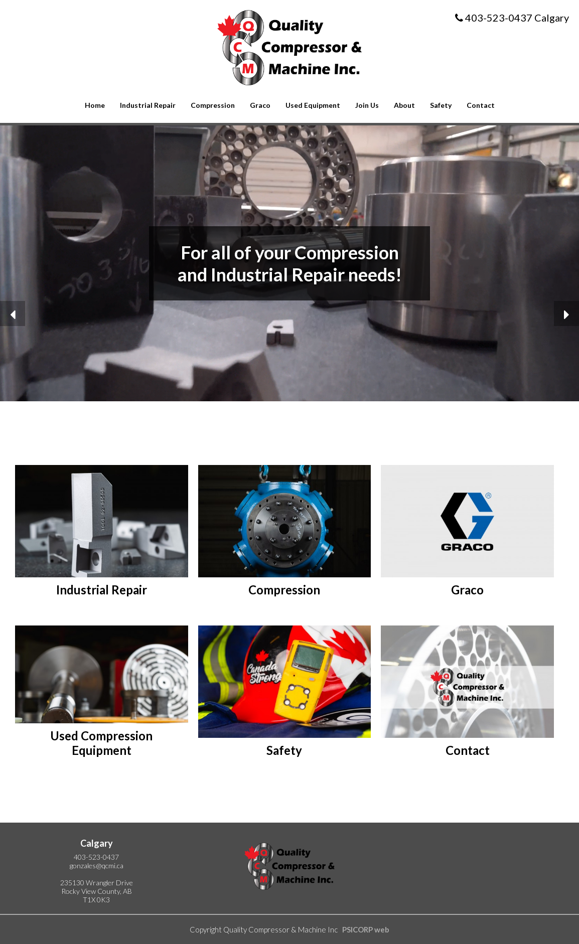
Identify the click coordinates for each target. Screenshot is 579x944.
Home (95, 105)
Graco (260, 105)
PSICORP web (365, 929)
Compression (213, 105)
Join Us (367, 105)
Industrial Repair (148, 105)
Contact (481, 105)
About (404, 105)
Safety (441, 105)
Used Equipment (312, 105)
